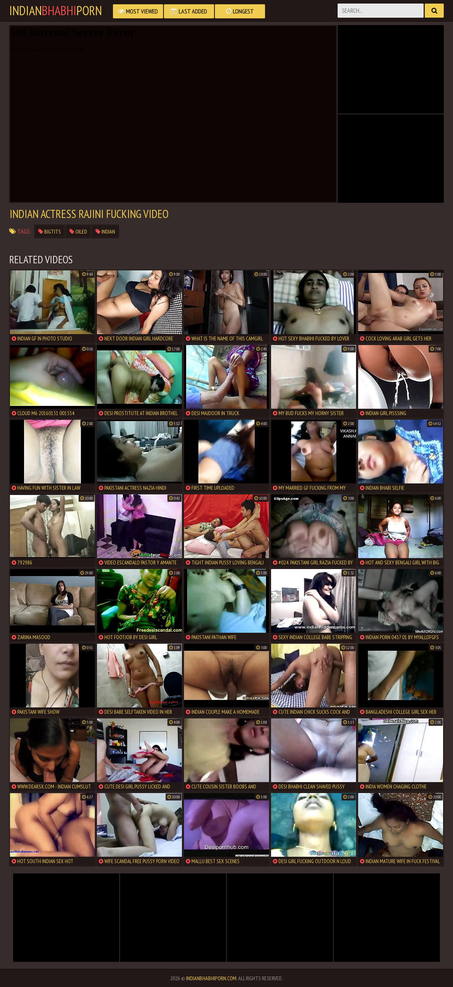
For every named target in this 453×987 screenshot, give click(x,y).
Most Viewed (138, 11)
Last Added (189, 11)
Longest (240, 11)
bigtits (49, 231)
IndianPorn (55, 11)
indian (105, 231)
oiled (78, 231)
